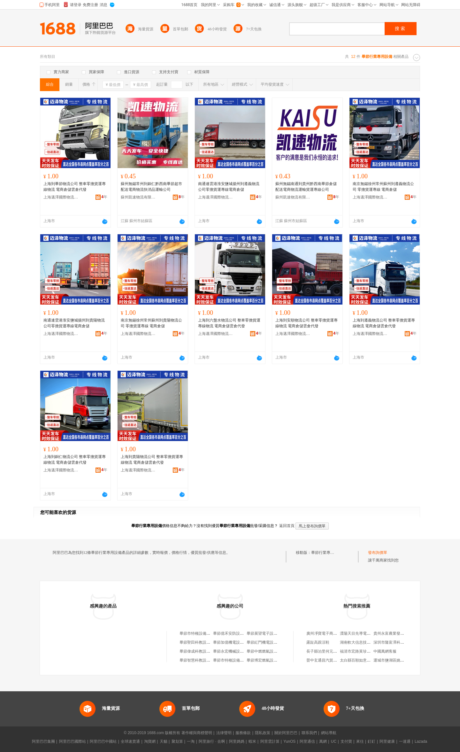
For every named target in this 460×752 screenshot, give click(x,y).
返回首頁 (287, 525)
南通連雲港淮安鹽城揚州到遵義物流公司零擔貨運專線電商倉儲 (228, 187)
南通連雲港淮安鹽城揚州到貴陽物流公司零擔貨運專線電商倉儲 (74, 323)
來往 (360, 741)
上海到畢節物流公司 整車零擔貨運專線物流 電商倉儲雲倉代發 (74, 187)
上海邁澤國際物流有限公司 (61, 197)
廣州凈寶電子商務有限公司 (329, 633)
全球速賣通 (130, 741)
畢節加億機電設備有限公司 (236, 642)
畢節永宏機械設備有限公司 (236, 651)
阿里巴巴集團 (43, 741)
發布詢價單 (377, 552)
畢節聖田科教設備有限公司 (203, 642)
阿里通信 (307, 741)
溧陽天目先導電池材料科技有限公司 (370, 633)
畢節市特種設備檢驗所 (232, 660)
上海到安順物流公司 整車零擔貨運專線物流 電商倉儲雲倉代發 (306, 323)
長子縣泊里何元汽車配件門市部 (333, 651)
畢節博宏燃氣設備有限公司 (270, 660)
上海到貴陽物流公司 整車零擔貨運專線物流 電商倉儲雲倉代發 (152, 459)
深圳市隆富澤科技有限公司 (396, 642)
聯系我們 (309, 733)
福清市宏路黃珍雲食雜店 (361, 651)
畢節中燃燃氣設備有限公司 (270, 651)
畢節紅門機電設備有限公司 (270, 642)
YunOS (289, 741)
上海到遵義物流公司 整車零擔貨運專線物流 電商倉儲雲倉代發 (384, 323)
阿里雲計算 (270, 741)
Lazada (421, 741)
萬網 (323, 741)
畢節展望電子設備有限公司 (270, 633)
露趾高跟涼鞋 (317, 642)
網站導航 (328, 733)
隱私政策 (262, 733)
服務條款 (243, 733)
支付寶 (346, 741)
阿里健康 (387, 741)
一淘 (191, 741)
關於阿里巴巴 (285, 733)
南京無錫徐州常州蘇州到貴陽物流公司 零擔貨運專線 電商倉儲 (151, 323)
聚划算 (177, 741)
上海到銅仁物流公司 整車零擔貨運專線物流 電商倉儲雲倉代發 (74, 459)
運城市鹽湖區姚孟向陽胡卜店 (398, 660)
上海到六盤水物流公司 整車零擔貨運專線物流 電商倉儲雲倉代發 (229, 323)
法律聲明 (224, 733)
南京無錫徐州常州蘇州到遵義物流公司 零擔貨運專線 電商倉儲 (383, 187)
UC (333, 741)
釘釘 (371, 741)
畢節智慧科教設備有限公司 (203, 660)
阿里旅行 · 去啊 (212, 741)
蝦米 (252, 741)
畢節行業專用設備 (326, 552)
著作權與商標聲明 (196, 733)
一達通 (404, 741)
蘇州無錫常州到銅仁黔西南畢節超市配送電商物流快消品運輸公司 (151, 187)
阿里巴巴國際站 (72, 741)
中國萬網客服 (384, 651)
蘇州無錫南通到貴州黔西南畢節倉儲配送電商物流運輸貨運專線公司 (306, 187)
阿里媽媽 (236, 741)
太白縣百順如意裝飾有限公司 (365, 660)
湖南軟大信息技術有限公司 (363, 642)
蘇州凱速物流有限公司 (138, 197)
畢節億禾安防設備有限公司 (236, 633)
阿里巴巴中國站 (103, 741)
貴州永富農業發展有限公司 (396, 633)
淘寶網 (150, 741)
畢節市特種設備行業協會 (201, 633)
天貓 (163, 741)
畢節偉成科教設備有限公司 (203, 651)
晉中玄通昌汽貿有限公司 (327, 660)
